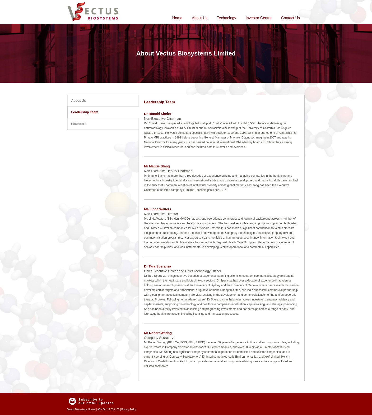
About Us (200, 18)
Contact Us (290, 18)
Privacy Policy (128, 409)
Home (177, 18)
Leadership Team (84, 112)
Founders (78, 124)
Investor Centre (258, 18)
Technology (226, 18)
